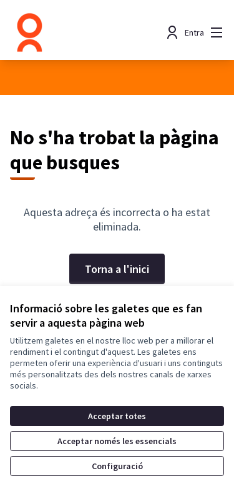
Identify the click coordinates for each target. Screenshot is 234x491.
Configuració (117, 466)
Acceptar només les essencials (117, 441)
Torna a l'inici (117, 269)
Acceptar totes (117, 416)
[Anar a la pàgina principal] (89, 32)
